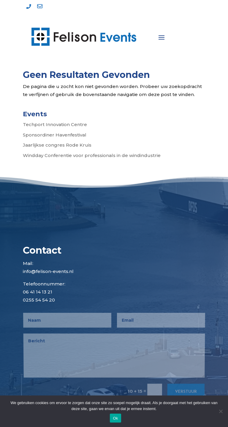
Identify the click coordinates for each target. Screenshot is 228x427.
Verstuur (185, 391)
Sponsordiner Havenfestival (54, 135)
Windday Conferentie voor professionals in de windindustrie (92, 155)
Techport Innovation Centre (55, 124)
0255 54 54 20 (39, 300)
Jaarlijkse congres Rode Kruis (57, 145)
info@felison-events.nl (48, 271)
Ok (115, 418)
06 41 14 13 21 (37, 292)
